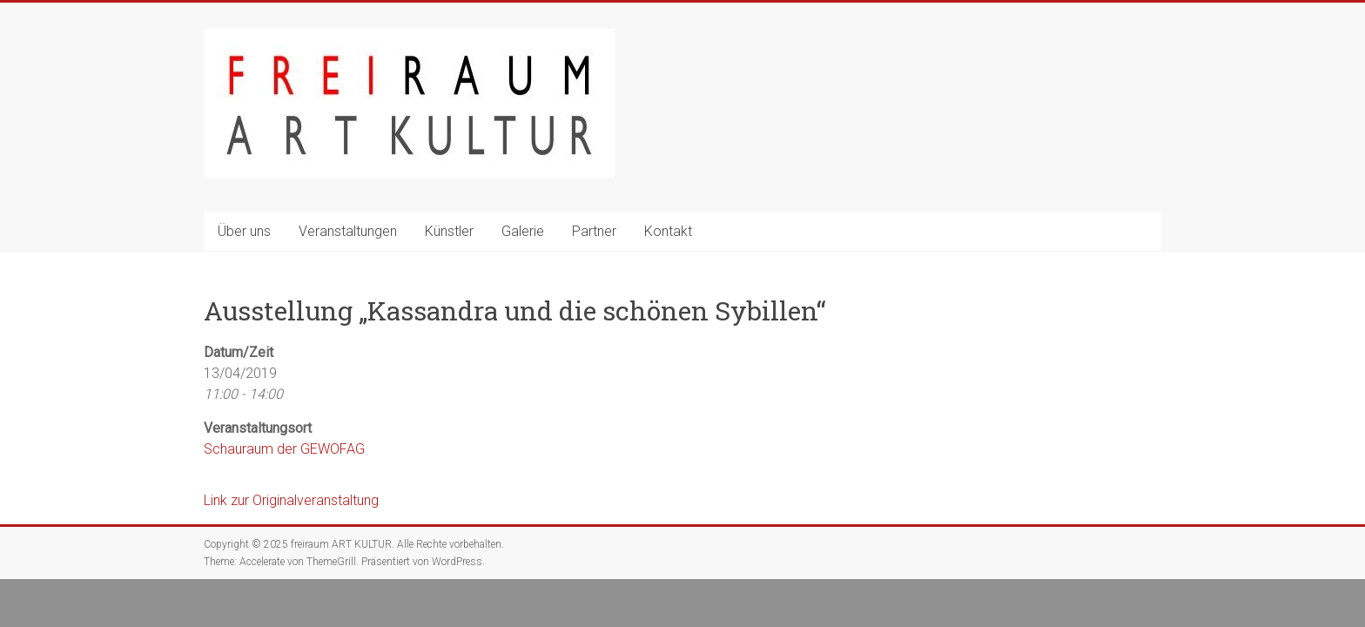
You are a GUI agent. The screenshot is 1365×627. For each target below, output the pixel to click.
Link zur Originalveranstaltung (291, 500)
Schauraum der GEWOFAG (284, 449)
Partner (594, 231)
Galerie (522, 231)
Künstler (449, 231)
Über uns (244, 231)
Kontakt (668, 231)
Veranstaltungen (348, 231)
